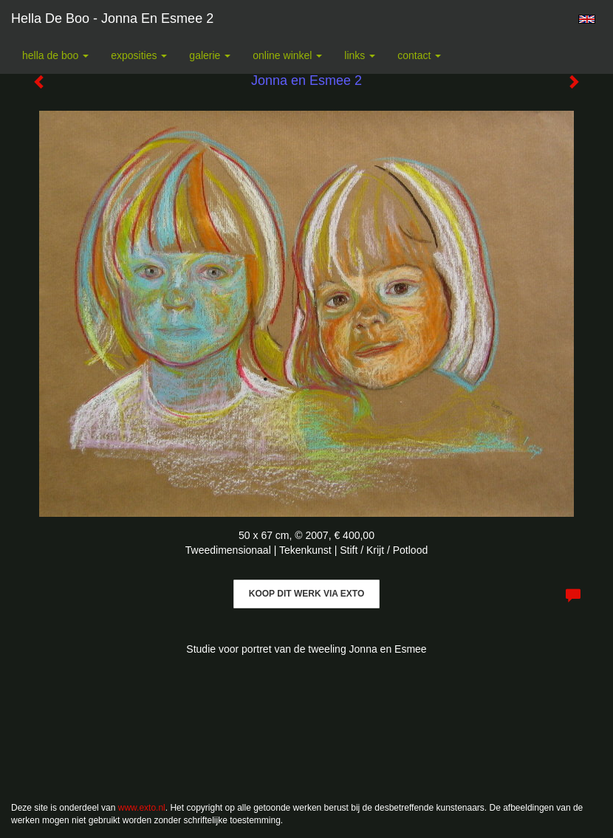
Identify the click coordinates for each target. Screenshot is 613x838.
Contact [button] (419, 55)
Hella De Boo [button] (55, 55)
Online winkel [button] (287, 55)
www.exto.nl (141, 808)
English (586, 19)
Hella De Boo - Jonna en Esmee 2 (112, 18)
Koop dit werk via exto (306, 593)
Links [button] (359, 55)
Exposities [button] (139, 55)
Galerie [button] (209, 55)
